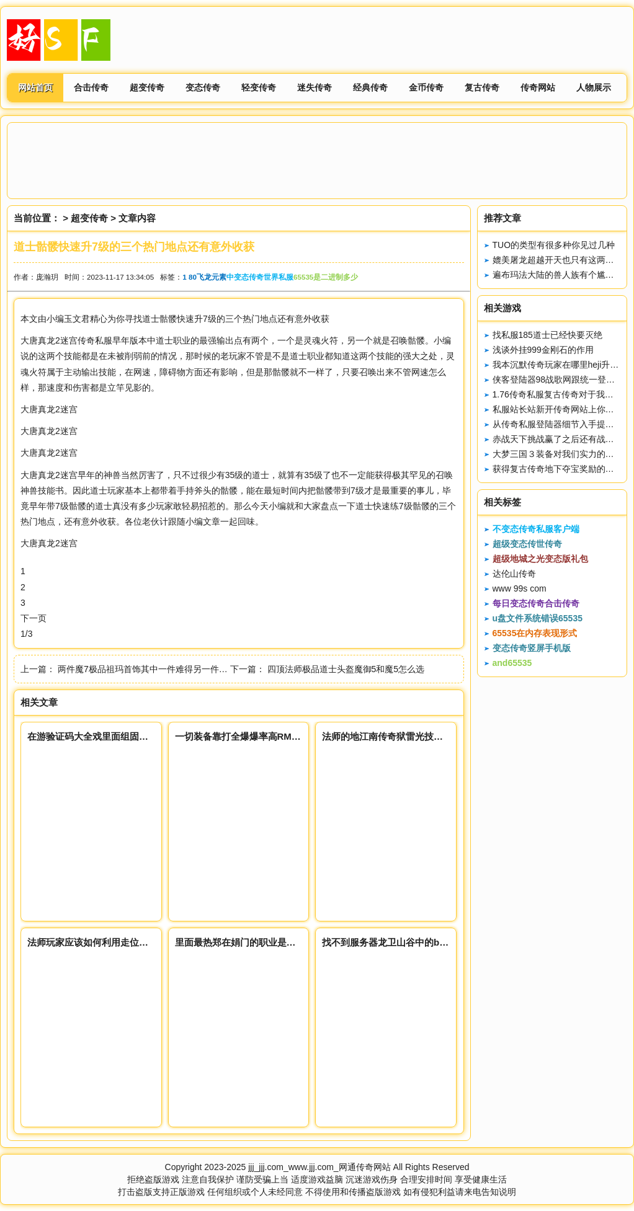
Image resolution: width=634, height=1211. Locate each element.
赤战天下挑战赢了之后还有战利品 (558, 439)
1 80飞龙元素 (204, 277)
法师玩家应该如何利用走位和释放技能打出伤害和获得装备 (148, 942)
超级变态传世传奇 (527, 544)
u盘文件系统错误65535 (538, 618)
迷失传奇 (314, 87)
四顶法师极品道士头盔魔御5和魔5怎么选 (346, 669)
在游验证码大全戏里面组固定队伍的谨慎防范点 (125, 736)
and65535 (512, 663)
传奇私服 (95, 340)
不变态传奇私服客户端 (536, 529)
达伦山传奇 (514, 574)
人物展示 (593, 87)
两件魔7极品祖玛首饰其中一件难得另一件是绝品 (151, 669)
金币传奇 (426, 87)
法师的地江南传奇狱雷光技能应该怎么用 (405, 736)
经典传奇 (370, 87)
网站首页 (35, 87)
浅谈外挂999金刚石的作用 (543, 350)
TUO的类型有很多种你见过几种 (554, 245)
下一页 (33, 618)
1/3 (26, 634)
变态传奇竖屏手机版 (532, 648)
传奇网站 (537, 87)
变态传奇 (202, 87)
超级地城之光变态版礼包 (540, 559)
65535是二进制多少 (325, 277)
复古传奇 (482, 87)
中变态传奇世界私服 (259, 277)
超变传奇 (147, 87)
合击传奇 (91, 87)
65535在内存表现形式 (535, 633)
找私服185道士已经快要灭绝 (547, 335)
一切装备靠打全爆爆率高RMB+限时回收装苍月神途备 (286, 736)
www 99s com (520, 588)
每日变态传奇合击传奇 (536, 603)
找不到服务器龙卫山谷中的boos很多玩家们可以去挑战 (435, 942)
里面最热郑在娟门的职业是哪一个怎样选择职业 (272, 942)
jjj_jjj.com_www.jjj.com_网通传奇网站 (319, 1167)
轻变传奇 (258, 87)
